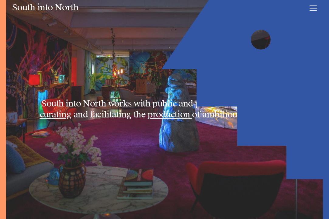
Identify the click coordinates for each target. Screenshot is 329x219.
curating (56, 114)
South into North (45, 7)
